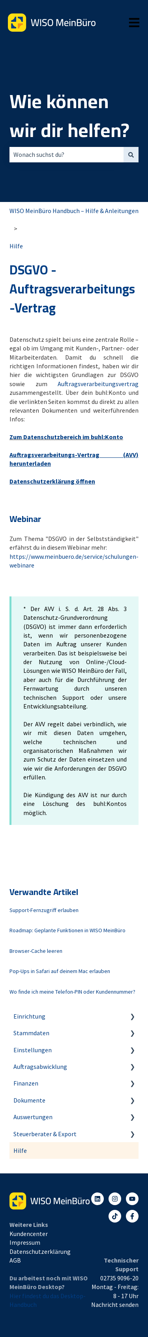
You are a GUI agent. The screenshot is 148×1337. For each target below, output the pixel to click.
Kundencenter (28, 1234)
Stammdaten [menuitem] (31, 1033)
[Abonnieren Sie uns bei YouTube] (132, 1198)
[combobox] (66, 154)
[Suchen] (131, 154)
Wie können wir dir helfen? (69, 116)
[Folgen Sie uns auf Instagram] (115, 1198)
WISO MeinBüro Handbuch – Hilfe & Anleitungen (74, 211)
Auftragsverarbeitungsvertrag (98, 384)
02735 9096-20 (119, 1278)
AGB (15, 1260)
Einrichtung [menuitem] (29, 1016)
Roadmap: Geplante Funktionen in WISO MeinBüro (67, 930)
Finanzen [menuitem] (25, 1083)
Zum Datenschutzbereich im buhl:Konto (66, 437)
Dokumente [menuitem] (29, 1100)
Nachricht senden (115, 1304)
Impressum (24, 1242)
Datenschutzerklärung (40, 1251)
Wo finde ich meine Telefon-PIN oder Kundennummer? (72, 991)
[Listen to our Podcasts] (115, 1216)
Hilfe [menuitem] (20, 1150)
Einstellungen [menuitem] (32, 1050)
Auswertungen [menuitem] (32, 1117)
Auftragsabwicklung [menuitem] (40, 1066)
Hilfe (16, 246)
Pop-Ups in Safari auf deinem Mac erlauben (59, 971)
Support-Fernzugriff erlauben (44, 910)
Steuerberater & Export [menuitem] (45, 1134)
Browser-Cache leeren (35, 950)
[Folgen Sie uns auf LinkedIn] (97, 1198)
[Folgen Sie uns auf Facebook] (132, 1216)
